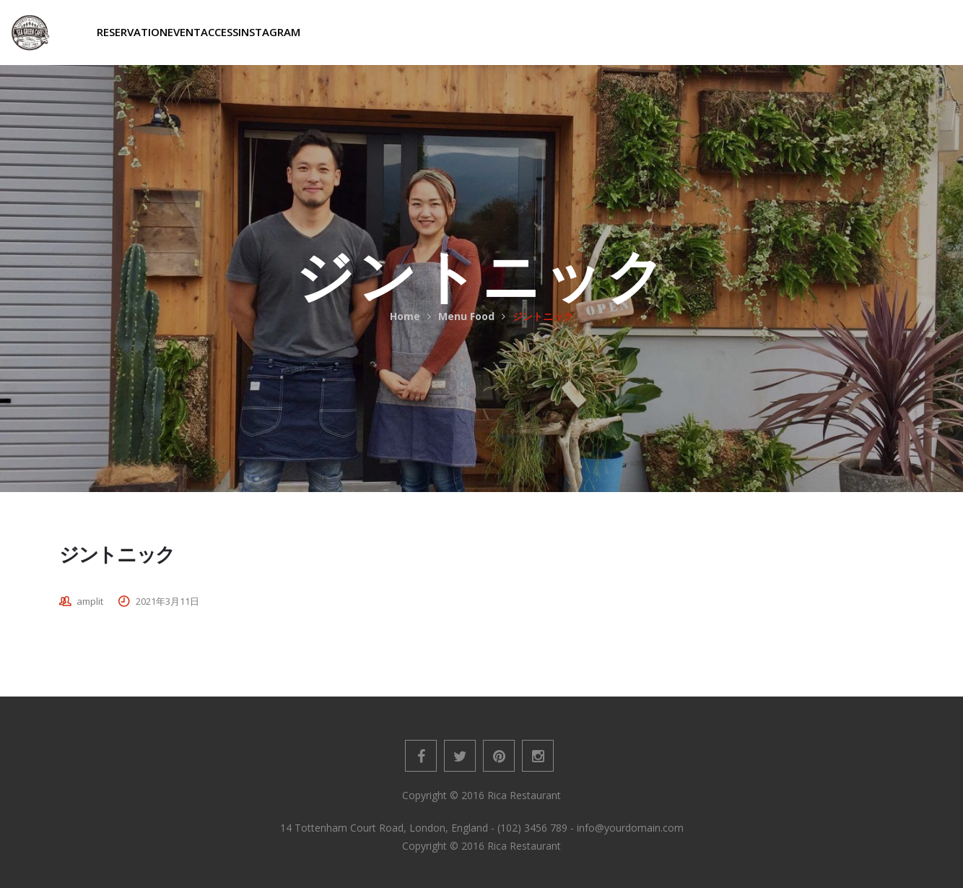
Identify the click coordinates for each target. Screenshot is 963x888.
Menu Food (466, 316)
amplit (90, 601)
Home (405, 316)
